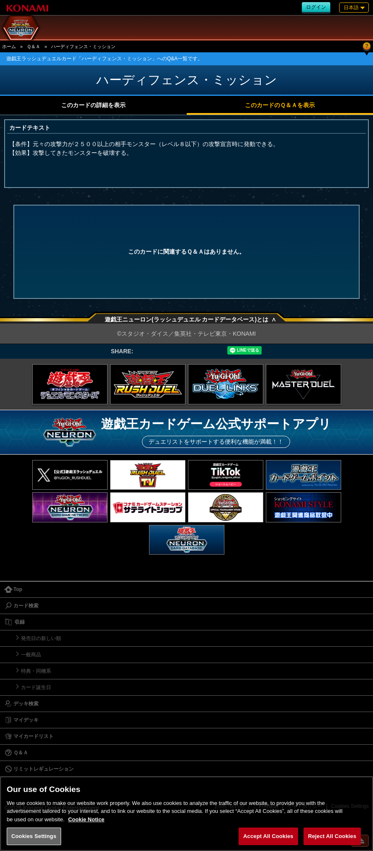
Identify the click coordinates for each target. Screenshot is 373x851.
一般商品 (31, 655)
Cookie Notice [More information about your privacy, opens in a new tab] (86, 819)
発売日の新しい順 (41, 638)
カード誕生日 (36, 687)
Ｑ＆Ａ (33, 46)
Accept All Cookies (268, 836)
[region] (186, 813)
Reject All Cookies (332, 836)
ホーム (9, 46)
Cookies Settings (34, 836)
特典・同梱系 (36, 671)
